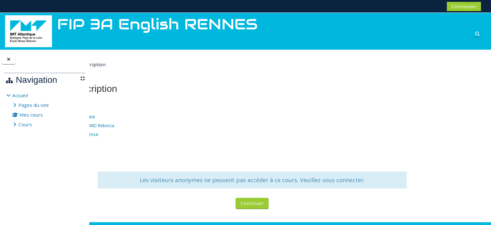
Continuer (286, 203)
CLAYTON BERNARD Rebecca (154, 125)
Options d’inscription (147, 64)
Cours (25, 124)
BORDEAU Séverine (145, 117)
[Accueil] (28, 31)
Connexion (464, 6)
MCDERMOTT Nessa (146, 134)
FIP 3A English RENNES (126, 103)
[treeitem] (44, 110)
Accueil (20, 95)
